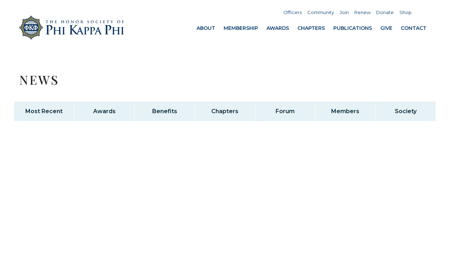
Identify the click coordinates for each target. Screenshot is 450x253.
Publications (352, 28)
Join (344, 12)
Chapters (311, 28)
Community (320, 12)
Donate (385, 12)
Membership (241, 28)
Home (72, 28)
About (206, 28)
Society (406, 111)
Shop (405, 12)
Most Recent (44, 111)
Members (345, 111)
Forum (285, 111)
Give (386, 28)
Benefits (164, 111)
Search (422, 12)
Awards (277, 28)
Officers (292, 12)
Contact (413, 28)
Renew (362, 12)
